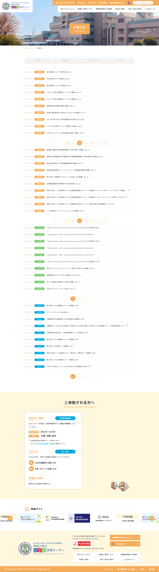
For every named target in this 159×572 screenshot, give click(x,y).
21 (73, 143)
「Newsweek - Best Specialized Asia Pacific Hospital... (71, 234)
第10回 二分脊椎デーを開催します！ (60, 346)
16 (73, 220)
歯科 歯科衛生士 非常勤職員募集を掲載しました (65, 163)
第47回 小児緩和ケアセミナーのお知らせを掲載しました (68, 177)
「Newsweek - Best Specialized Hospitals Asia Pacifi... (71, 255)
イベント (120, 60)
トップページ (29, 48)
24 (93, 143)
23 (86, 143)
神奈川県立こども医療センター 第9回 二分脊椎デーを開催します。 (71, 353)
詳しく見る (65, 451)
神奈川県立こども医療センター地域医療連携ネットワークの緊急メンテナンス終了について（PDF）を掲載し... (87, 190)
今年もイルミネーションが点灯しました (61, 289)
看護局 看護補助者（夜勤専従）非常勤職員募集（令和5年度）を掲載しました (75, 156)
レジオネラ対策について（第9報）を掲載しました (65, 126)
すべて (38, 60)
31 (106, 220)
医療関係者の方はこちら (122, 537)
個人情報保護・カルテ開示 (126, 569)
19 (93, 220)
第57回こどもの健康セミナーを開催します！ (63, 339)
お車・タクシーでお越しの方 (46, 468)
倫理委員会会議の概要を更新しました (61, 106)
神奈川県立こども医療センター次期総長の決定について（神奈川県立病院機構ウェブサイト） (81, 204)
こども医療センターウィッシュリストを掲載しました (66, 211)
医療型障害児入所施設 (104, 9)
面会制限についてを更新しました (59, 72)
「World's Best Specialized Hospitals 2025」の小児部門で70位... (74, 241)
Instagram (119, 543)
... (59, 143)
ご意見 (142, 569)
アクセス (93, 3)
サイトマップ (108, 569)
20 (66, 143)
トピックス (93, 60)
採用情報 (104, 3)
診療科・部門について (85, 9)
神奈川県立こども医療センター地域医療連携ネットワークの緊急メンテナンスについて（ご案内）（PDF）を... (86, 197)
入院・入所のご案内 (135, 9)
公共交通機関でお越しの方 (45, 462)
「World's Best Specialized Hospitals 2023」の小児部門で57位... (74, 261)
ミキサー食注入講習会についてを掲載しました (64, 92)
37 (106, 143)
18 (86, 220)
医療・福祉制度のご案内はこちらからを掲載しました (66, 113)
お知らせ (65, 60)
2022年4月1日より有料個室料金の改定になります (65, 119)
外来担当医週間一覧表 (45, 443)
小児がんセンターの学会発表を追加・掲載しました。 (66, 133)
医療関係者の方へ (119, 3)
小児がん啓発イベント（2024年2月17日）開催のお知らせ (68, 366)
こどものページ (150, 9)
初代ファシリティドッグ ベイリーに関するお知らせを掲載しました (71, 268)
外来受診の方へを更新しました (58, 79)
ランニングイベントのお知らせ (58, 312)
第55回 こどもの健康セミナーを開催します (63, 360)
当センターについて (67, 9)
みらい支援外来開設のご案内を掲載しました (63, 282)
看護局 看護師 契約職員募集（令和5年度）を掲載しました (68, 150)
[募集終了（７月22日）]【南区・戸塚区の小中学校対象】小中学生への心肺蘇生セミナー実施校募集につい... (86, 326)
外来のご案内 (120, 9)
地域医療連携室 (65, 418)
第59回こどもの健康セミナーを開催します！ (63, 305)
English (82, 3)
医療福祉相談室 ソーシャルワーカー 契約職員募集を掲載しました (71, 170)
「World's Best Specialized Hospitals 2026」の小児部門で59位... (74, 228)
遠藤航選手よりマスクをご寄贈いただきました (64, 275)
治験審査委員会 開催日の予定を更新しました (64, 184)
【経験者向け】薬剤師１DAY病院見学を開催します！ (66, 319)
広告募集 (152, 569)
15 (66, 220)
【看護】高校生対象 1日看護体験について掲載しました (67, 332)
